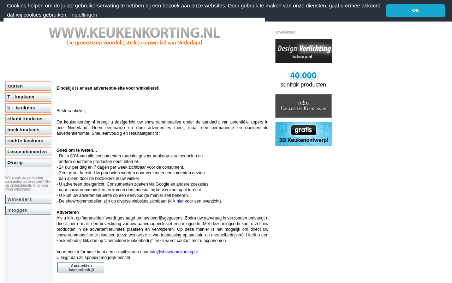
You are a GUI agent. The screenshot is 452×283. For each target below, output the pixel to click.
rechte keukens (25, 140)
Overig (15, 162)
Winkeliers (19, 199)
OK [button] (415, 10)
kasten (15, 85)
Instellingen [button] (83, 15)
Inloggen (17, 209)
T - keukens (21, 96)
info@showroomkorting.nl (174, 251)
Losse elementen (27, 151)
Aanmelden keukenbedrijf (81, 267)
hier (180, 200)
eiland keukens (25, 118)
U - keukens (21, 107)
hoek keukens (23, 129)
